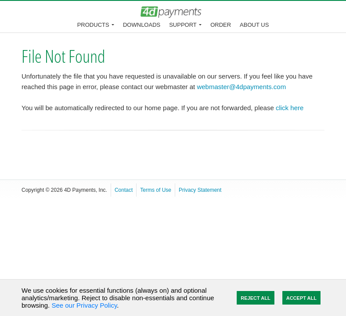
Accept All (301, 298)
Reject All (255, 298)
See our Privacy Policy (84, 305)
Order (220, 25)
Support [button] (183, 25)
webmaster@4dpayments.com (241, 86)
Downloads (141, 25)
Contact (124, 190)
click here (289, 107)
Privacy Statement (200, 190)
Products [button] (93, 25)
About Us (254, 25)
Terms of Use (155, 190)
